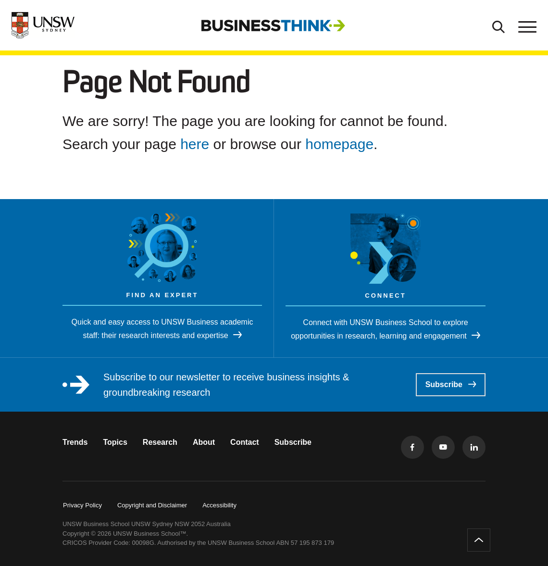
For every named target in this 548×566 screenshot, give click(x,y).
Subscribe (450, 384)
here (194, 144)
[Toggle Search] (498, 25)
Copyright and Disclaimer (152, 505)
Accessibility (219, 505)
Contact (244, 442)
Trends (74, 442)
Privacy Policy (82, 505)
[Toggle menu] (526, 25)
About (204, 442)
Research (160, 442)
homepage (339, 144)
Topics (115, 442)
